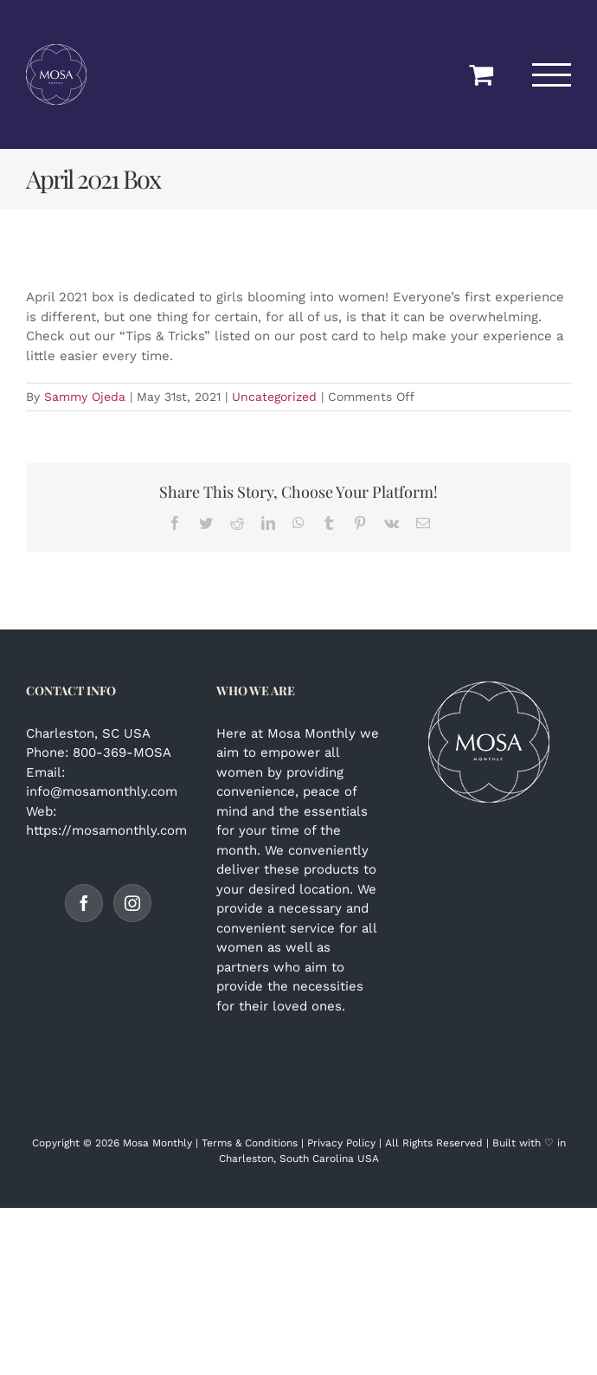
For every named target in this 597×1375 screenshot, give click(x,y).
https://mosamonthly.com (106, 830)
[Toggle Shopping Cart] (481, 74)
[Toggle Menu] (552, 75)
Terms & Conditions (250, 1143)
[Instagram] (132, 903)
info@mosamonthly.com (101, 791)
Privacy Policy (341, 1143)
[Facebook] (84, 903)
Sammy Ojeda (84, 396)
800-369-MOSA (122, 752)
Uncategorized (274, 396)
